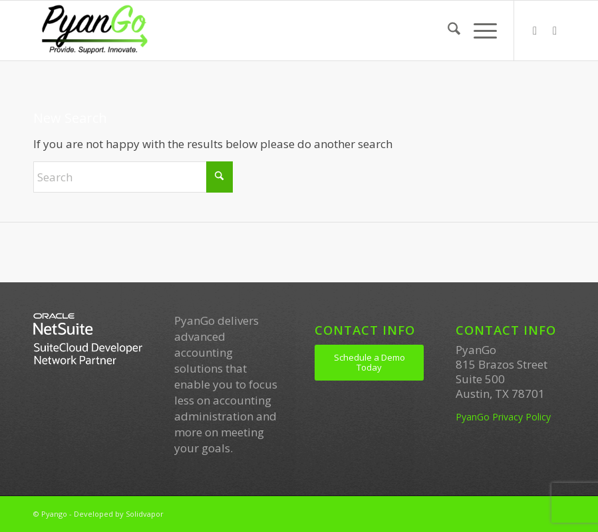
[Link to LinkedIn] (535, 31)
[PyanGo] (94, 30)
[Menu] (478, 30)
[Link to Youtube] (555, 31)
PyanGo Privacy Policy (503, 416)
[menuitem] (447, 30)
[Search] (447, 30)
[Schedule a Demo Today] (369, 363)
